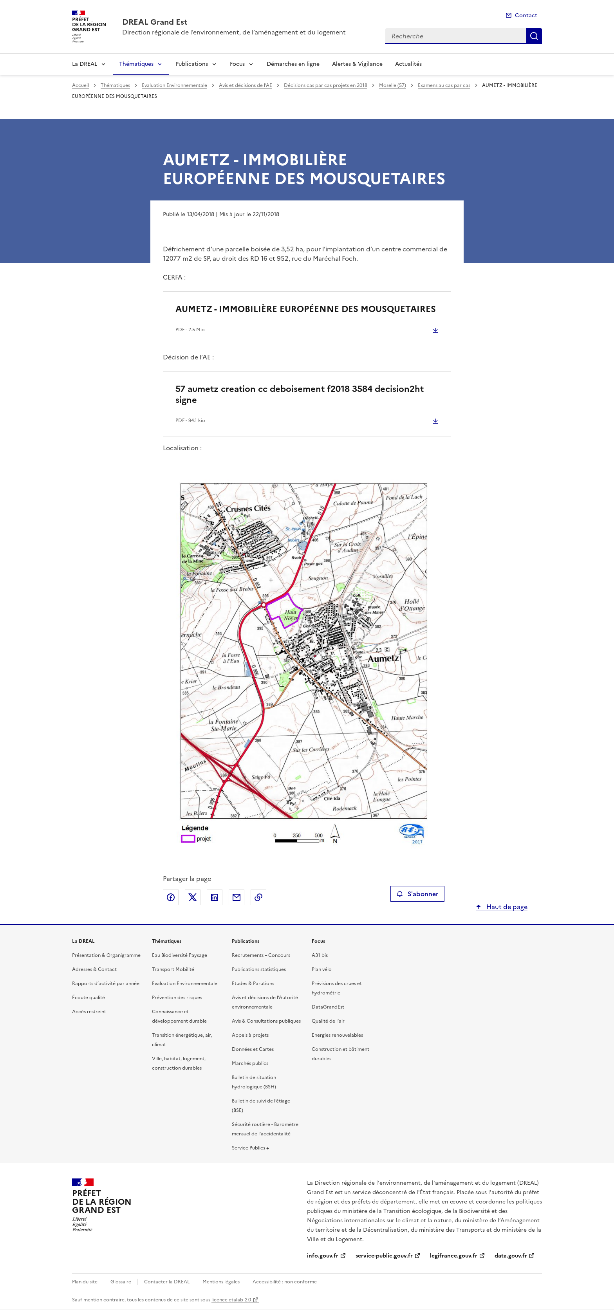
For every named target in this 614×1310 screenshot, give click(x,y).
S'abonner (417, 894)
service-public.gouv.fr (384, 1256)
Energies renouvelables (337, 1035)
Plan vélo (322, 969)
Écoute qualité (88, 997)
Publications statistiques (259, 969)
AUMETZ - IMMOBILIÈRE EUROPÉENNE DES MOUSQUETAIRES (305, 309)
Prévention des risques (177, 997)
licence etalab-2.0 (231, 1299)
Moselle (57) (392, 85)
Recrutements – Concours (261, 955)
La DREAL (84, 64)
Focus (237, 64)
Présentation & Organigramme (106, 955)
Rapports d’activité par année (105, 983)
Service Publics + (250, 1147)
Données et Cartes (253, 1049)
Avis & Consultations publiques (266, 1021)
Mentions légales (221, 1281)
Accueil (80, 85)
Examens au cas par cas (444, 85)
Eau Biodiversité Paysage (179, 955)
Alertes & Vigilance (357, 64)
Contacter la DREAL (167, 1281)
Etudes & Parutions (253, 983)
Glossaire (120, 1281)
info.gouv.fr (322, 1256)
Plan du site (85, 1281)
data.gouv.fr (511, 1256)
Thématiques (136, 64)
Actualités (408, 64)
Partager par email (236, 897)
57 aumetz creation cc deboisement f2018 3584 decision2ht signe (299, 394)
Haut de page (506, 906)
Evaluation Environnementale (174, 85)
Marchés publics (250, 1063)
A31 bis (320, 955)
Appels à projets (250, 1035)
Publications (191, 64)
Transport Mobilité (173, 969)
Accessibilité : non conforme (285, 1281)
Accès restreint (89, 1011)
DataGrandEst (328, 1006)
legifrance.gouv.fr (453, 1256)
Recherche (534, 36)
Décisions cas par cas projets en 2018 (325, 85)
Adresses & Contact (94, 969)
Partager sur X (192, 897)
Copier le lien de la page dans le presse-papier (258, 897)
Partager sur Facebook (171, 897)
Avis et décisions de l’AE (245, 85)
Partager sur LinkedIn (214, 897)
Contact (526, 15)
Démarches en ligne (293, 64)
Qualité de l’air (328, 1021)
